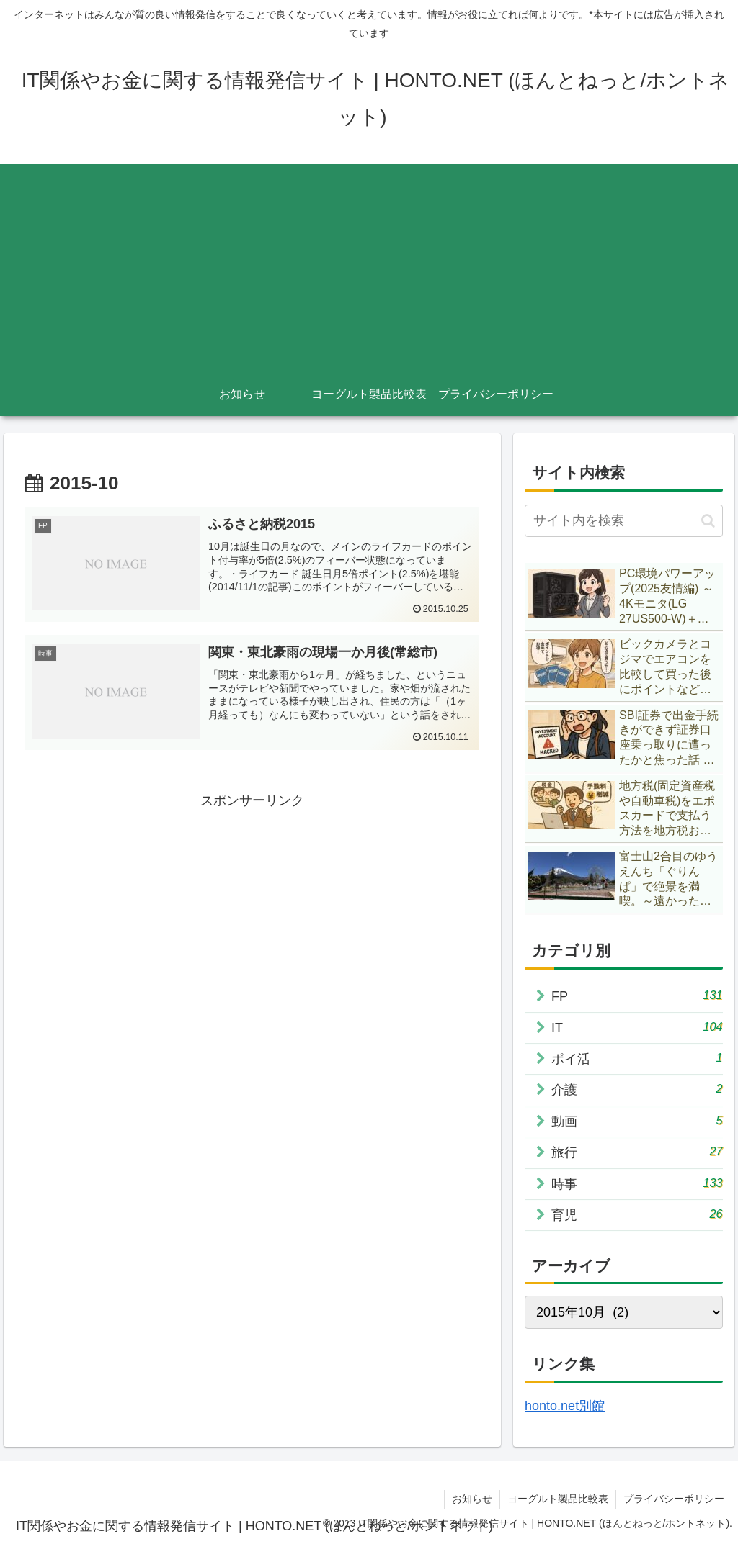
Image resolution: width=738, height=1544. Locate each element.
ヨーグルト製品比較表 (557, 1498)
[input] (623, 521)
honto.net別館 (565, 1406)
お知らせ (472, 1498)
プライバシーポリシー (673, 1498)
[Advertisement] (369, 265)
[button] (708, 521)
